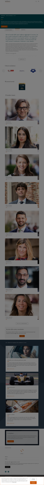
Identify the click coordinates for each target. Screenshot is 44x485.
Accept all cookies (33, 482)
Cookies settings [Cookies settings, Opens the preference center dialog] (33, 479)
